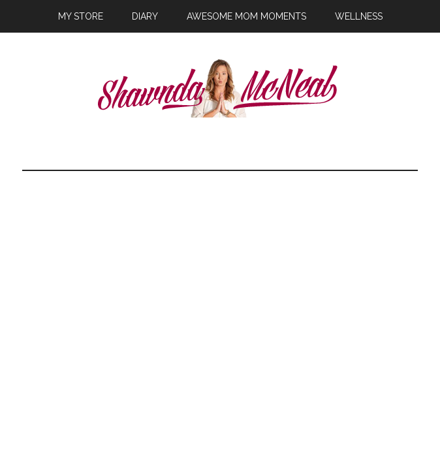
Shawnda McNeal (220, 88)
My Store (80, 16)
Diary (145, 16)
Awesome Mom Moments (246, 16)
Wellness (359, 16)
